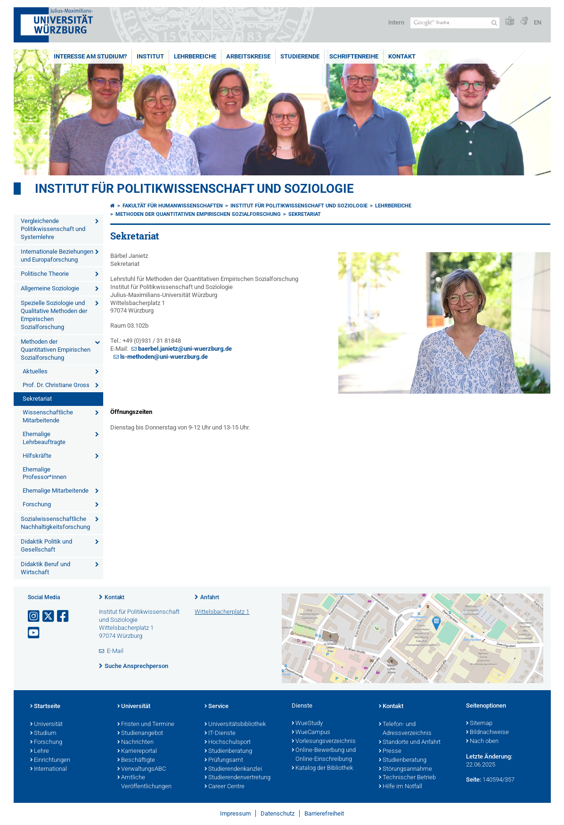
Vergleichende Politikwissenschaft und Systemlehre (53, 228)
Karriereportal (137, 751)
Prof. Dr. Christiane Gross (56, 384)
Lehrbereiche (195, 56)
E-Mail (115, 650)
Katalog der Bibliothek (322, 768)
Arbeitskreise (248, 56)
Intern (396, 22)
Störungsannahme (405, 769)
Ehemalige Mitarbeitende (56, 490)
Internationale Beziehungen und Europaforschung (57, 255)
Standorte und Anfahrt (410, 742)
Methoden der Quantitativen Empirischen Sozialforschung (55, 349)
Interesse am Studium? (90, 56)
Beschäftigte (136, 760)
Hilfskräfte (37, 455)
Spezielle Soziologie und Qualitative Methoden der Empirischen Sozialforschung (54, 314)
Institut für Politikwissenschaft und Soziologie (194, 189)
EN (537, 22)
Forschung (37, 504)
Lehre (39, 751)
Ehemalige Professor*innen (44, 473)
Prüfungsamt (223, 760)
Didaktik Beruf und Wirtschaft (45, 568)
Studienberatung (228, 751)
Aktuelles (35, 371)
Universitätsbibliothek (235, 724)
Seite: (473, 779)
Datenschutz (277, 813)
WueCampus (311, 732)
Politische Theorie (45, 273)
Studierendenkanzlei (233, 769)
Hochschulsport (227, 742)
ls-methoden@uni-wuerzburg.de (164, 356)
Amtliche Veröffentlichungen (144, 782)
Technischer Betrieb (407, 778)
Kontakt (402, 56)
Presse (390, 751)
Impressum (235, 813)
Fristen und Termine (145, 724)
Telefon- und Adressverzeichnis (405, 729)
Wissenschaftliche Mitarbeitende (48, 416)
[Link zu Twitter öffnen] (49, 616)
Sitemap (479, 723)
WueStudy (307, 723)
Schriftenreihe (353, 56)
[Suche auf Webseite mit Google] (454, 22)
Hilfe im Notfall (400, 787)
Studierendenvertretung (237, 778)
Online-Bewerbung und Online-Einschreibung (324, 755)
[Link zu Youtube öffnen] (34, 633)
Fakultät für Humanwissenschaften (173, 206)
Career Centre (224, 787)
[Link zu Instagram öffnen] (34, 616)
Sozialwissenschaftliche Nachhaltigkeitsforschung (55, 522)
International (48, 769)
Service (216, 706)
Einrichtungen (50, 760)
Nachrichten (135, 742)
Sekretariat (37, 398)
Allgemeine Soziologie (50, 288)
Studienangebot (140, 733)
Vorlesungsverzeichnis (324, 741)
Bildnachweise (487, 732)
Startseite (45, 706)
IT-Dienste (220, 733)
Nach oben (482, 741)
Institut (150, 56)
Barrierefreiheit (324, 813)
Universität (46, 724)
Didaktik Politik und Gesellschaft (46, 545)
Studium (43, 733)
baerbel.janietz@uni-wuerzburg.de (185, 348)
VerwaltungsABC (141, 769)
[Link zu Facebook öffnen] (63, 616)
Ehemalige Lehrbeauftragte (44, 438)
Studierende (299, 56)
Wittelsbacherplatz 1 (222, 611)
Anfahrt (209, 597)
